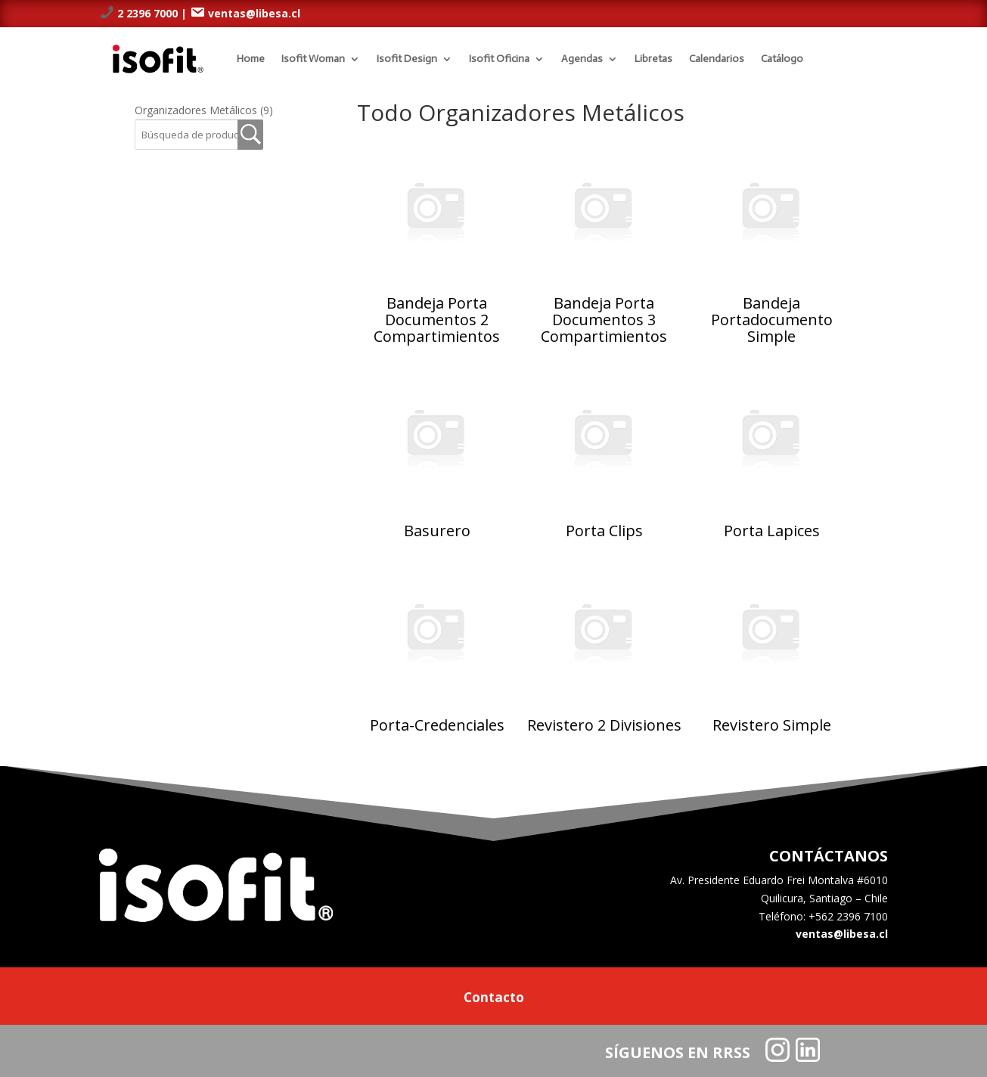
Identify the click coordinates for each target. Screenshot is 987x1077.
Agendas (582, 58)
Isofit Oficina (499, 58)
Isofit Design (407, 58)
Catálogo (782, 58)
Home (251, 58)
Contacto (494, 999)
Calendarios (716, 58)
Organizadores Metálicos (204, 110)
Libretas (653, 58)
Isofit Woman (313, 58)
